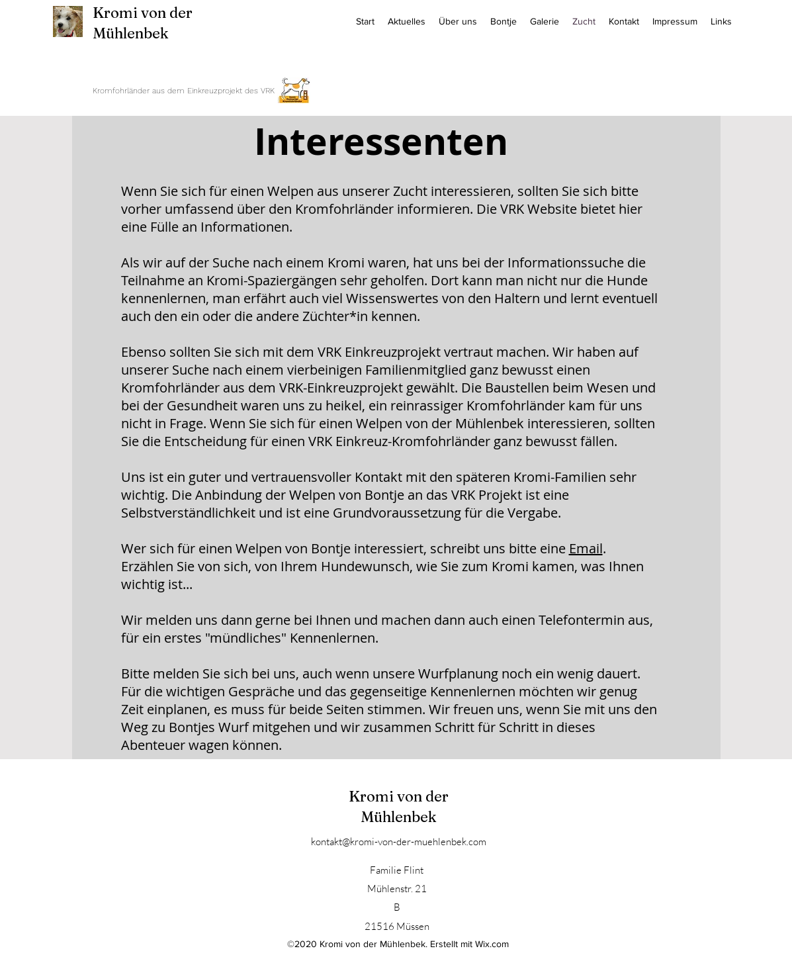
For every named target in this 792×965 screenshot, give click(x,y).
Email (586, 548)
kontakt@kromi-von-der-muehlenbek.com (398, 841)
